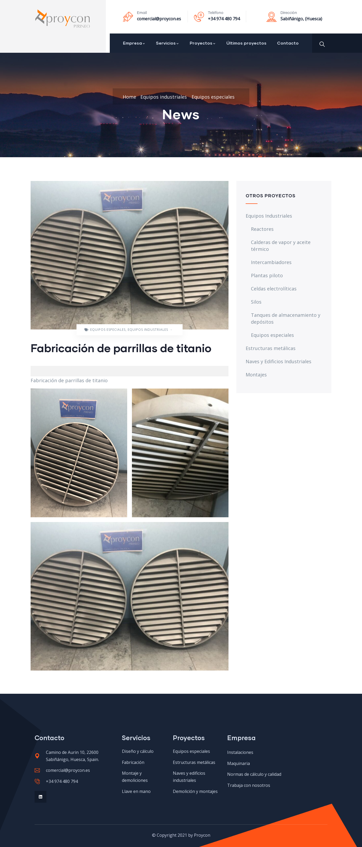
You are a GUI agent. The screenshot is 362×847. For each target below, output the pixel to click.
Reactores (262, 229)
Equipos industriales (163, 97)
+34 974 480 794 (224, 19)
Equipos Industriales (269, 216)
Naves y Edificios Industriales (278, 361)
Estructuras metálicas (271, 348)
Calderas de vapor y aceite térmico (281, 245)
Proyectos (203, 42)
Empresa (134, 42)
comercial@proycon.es (159, 19)
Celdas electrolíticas (274, 288)
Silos (256, 302)
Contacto (288, 42)
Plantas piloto (267, 275)
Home (129, 97)
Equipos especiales (213, 97)
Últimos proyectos (246, 42)
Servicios (167, 42)
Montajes (256, 374)
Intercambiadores (271, 262)
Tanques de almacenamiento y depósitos (285, 318)
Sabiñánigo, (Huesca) (301, 19)
